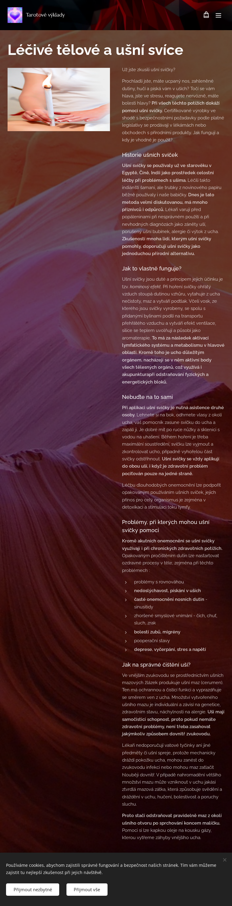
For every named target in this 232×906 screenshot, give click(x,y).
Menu (218, 15)
